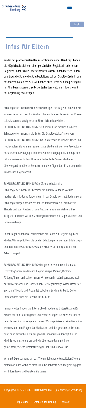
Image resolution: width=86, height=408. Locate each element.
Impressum (22, 402)
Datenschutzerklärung (44, 402)
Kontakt (65, 402)
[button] (69, 7)
